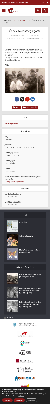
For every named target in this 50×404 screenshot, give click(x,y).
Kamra (10, 317)
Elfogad (7, 400)
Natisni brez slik (30, 107)
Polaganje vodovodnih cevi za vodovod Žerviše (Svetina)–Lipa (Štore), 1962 (30, 290)
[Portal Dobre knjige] (25, 378)
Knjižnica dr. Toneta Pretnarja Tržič (30, 38)
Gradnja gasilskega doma (14, 182)
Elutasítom (19, 400)
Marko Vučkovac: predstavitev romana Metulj (30, 251)
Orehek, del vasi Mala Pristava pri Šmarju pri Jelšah (30, 275)
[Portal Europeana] (25, 343)
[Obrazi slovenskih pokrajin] (25, 370)
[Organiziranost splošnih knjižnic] (25, 334)
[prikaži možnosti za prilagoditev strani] (43, 2)
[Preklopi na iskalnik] (45, 10)
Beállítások (31, 400)
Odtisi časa (23, 222)
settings (21, 396)
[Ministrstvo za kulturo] (25, 325)
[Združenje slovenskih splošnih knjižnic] (25, 361)
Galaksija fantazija (26, 236)
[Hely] (38, 10)
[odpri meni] (3, 10)
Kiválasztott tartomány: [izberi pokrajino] (15, 2)
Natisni (16, 107)
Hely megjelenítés (11, 123)
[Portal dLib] (25, 352)
